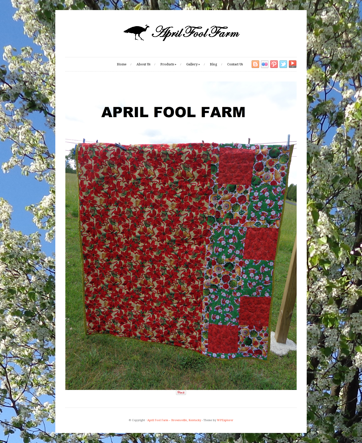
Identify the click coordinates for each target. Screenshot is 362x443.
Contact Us (235, 64)
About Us (143, 64)
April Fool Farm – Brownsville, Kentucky (174, 420)
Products (168, 64)
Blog (213, 64)
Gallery (193, 64)
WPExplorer (225, 420)
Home (121, 64)
